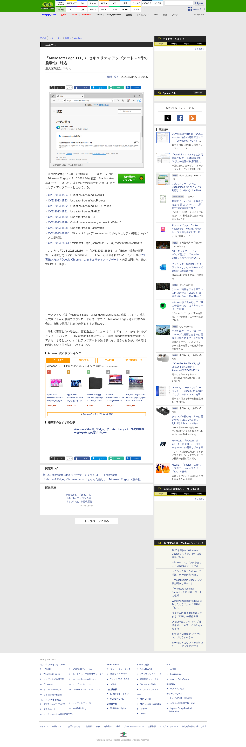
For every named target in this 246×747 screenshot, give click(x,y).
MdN (139, 694)
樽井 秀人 (113, 76)
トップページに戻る (96, 521)
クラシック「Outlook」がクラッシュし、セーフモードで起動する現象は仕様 (187, 267)
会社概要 (152, 726)
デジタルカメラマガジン (55, 704)
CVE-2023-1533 (58, 200)
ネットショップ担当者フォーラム (88, 674)
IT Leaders (48, 684)
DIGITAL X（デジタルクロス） (87, 689)
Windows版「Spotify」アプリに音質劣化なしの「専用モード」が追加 (187, 306)
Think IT (47, 669)
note (118, 88)
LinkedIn (135, 88)
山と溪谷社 (112, 689)
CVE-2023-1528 (58, 227)
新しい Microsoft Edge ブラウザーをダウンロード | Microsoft (80, 474)
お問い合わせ (74, 726)
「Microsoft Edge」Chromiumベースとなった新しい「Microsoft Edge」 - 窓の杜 (92, 479)
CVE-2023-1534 (58, 195)
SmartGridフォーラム (82, 669)
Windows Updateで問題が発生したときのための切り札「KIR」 (187, 604)
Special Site (169, 93)
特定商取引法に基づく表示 (194, 726)
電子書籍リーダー (135, 360)
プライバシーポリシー (134, 726)
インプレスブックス (82, 703)
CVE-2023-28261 (58, 243)
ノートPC (58, 360)
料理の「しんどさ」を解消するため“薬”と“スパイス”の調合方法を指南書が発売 (187, 204)
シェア (84, 88)
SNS (156, 15)
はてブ (101, 88)
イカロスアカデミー (149, 689)
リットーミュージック (120, 669)
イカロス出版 (143, 664)
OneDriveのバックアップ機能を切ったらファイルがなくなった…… (187, 625)
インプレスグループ (169, 726)
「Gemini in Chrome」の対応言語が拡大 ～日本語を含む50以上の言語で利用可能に (187, 158)
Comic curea (175, 674)
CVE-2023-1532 (58, 206)
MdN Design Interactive (150, 704)
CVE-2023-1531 (58, 211)
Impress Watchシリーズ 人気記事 (181, 489)
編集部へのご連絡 (112, 726)
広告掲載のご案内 (92, 726)
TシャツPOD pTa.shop (181, 698)
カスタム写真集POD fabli (182, 703)
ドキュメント (143, 15)
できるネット (50, 709)
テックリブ (142, 709)
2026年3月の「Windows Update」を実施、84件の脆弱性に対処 (186, 554)
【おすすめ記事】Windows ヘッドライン (183, 543)
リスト (69, 88)
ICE (168, 664)
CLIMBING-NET (117, 699)
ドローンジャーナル (53, 689)
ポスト (59, 88)
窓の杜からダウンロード (133, 178)
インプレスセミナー (82, 684)
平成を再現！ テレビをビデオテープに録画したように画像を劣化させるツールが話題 (187, 334)
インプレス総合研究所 (54, 679)
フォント (176, 15)
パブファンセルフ (178, 688)
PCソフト (83, 360)
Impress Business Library (84, 679)
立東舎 (113, 684)
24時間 (173, 43)
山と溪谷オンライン (119, 694)
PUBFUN (171, 684)
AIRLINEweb (146, 669)
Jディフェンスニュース (151, 674)
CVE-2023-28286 (58, 233)
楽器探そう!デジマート (120, 674)
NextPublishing (79, 708)
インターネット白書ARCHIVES (58, 714)
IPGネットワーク (174, 694)
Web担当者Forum (52, 674)
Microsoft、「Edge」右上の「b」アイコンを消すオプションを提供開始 (79, 498)
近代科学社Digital (118, 708)
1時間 (161, 43)
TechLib (143, 713)
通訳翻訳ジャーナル (149, 679)
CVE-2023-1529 (58, 222)
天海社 (173, 669)
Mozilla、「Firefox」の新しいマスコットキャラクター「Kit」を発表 (186, 468)
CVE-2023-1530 (58, 217)
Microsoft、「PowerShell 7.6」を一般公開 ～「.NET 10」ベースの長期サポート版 (187, 444)
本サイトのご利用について (52, 726)
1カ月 (199, 43)
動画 (165, 15)
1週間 (186, 43)
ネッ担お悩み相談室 (53, 694)
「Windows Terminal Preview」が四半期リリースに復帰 (187, 592)
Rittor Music (113, 664)
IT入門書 (109, 360)
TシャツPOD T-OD (119, 679)
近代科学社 (112, 704)
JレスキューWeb (147, 684)
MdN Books (145, 699)
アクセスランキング (173, 39)
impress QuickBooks (179, 679)
